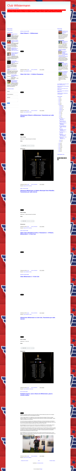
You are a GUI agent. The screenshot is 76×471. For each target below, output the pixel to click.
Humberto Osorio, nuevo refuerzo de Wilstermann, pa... (63, 138)
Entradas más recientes (24, 460)
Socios (48, 11)
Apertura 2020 (25, 185)
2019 (59, 143)
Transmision (30, 185)
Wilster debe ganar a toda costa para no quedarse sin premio (14, 81)
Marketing (40, 11)
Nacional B (60, 30)
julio (60, 112)
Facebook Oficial (9, 30)
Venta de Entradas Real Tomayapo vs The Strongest (64, 64)
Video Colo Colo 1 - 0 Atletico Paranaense (31, 74)
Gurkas (9, 11)
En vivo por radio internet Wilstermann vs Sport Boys (14, 75)
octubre (60, 108)
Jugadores (35, 11)
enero (60, 141)
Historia (17, 11)
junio (60, 113)
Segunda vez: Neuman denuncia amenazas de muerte (14, 41)
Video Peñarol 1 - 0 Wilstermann (29, 33)
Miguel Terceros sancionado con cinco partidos (64, 73)
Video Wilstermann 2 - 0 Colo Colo (29, 276)
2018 (59, 144)
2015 (59, 148)
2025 (59, 97)
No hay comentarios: (34, 69)
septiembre (61, 109)
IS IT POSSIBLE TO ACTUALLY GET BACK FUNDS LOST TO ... (63, 84)
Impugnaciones (26, 11)
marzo (60, 117)
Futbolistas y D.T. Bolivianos (63, 71)
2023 (59, 100)
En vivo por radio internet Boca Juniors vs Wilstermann (14, 62)
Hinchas (13, 11)
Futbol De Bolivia (61, 40)
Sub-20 (51, 11)
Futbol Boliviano (61, 62)
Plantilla (44, 11)
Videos (60, 11)
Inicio (39, 460)
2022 (59, 101)
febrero (60, 140)
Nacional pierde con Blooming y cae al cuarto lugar (65, 42)
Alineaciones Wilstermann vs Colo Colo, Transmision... (62, 135)
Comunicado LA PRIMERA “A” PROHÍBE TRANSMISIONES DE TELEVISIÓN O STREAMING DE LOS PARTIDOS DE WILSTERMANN (63, 54)
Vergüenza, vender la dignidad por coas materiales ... (62, 93)
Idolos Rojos (21, 11)
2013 (59, 151)
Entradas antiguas (52, 460)
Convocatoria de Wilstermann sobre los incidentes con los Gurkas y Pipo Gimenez (14, 49)
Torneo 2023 (56, 11)
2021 (59, 103)
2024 (59, 99)
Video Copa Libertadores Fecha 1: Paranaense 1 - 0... (62, 130)
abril (60, 116)
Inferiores (31, 11)
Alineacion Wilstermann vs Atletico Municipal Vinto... (62, 127)
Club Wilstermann (18, 5)
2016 (59, 147)
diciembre (60, 105)
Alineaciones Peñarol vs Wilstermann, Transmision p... (62, 124)
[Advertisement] (36, 20)
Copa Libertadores (26, 271)
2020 (59, 104)
